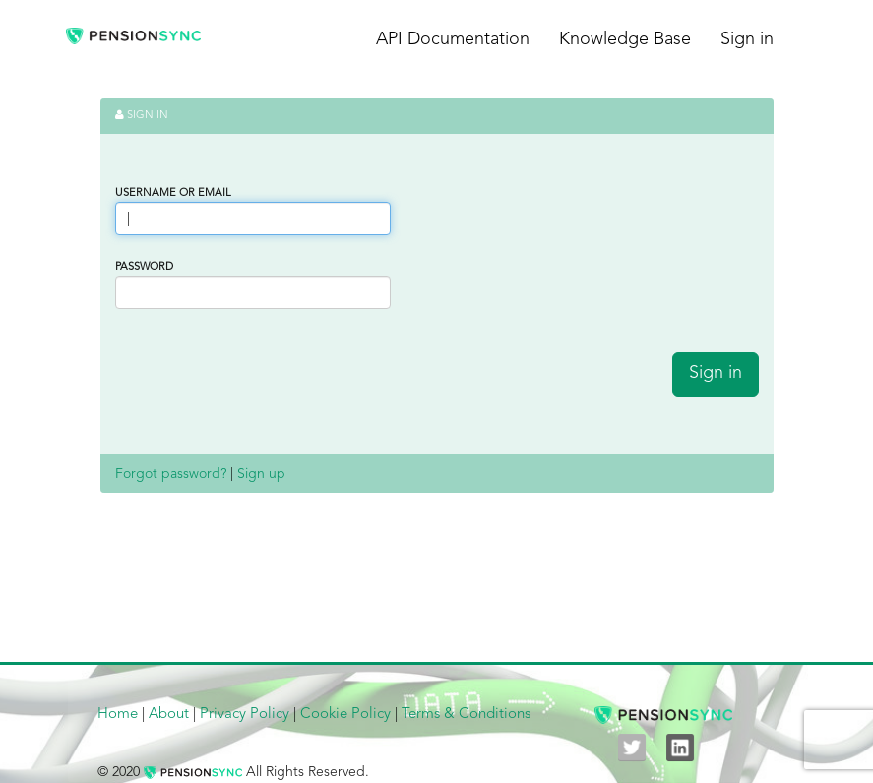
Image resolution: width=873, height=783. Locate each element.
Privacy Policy (244, 714)
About (169, 714)
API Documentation (453, 39)
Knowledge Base (625, 39)
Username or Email (173, 193)
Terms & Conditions (466, 714)
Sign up (261, 474)
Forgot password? (170, 474)
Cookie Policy (345, 714)
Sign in (747, 39)
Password (144, 267)
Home (117, 714)
